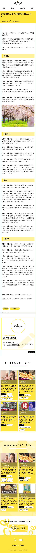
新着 (4, 8)
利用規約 (22, 545)
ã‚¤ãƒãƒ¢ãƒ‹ (4, 396)
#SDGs (21, 509)
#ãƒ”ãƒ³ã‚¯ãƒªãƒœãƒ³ (29, 507)
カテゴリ (22, 8)
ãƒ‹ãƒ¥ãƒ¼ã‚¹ (4, 507)
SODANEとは (15, 545)
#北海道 (5, 308)
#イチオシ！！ (15, 308)
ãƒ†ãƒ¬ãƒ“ (4, 393)
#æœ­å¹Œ (21, 397)
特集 (12, 8)
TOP (3, 312)
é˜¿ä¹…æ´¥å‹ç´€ (25, 496)
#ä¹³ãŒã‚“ (25, 509)
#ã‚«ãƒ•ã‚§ (10, 396)
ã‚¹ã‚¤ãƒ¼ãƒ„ (9, 393)
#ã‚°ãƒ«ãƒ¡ (4, 398)
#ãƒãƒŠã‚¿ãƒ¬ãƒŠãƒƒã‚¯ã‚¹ (25, 427)
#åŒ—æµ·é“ (9, 398)
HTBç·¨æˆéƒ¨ (24, 414)
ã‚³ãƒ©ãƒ (21, 507)
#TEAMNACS (22, 429)
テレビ (8, 312)
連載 (32, 8)
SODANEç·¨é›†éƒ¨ (7, 382)
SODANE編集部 (15, 21)
